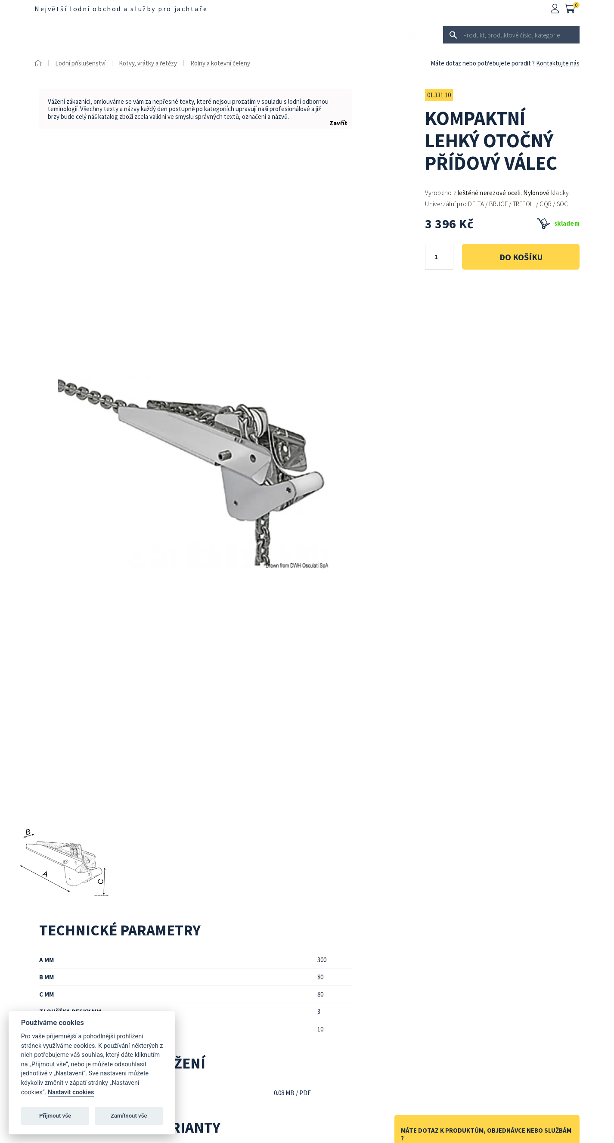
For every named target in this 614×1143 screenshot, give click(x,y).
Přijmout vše (55, 1115)
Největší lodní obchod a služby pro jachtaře (121, 8)
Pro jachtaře (298, 35)
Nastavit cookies (71, 1092)
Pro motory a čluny (240, 35)
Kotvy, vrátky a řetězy (148, 63)
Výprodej (385, 35)
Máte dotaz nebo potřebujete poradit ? (483, 63)
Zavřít (338, 123)
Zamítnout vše (129, 1115)
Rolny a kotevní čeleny (220, 63)
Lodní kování (344, 35)
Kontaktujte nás (558, 63)
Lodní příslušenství (174, 35)
